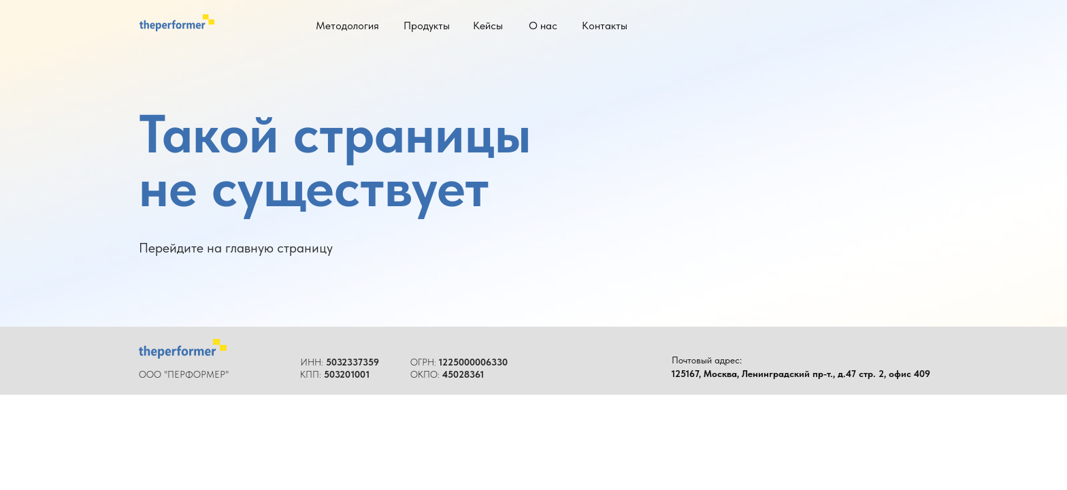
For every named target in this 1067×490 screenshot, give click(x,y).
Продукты (427, 25)
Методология (347, 25)
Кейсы (488, 25)
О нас (543, 25)
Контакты (604, 25)
